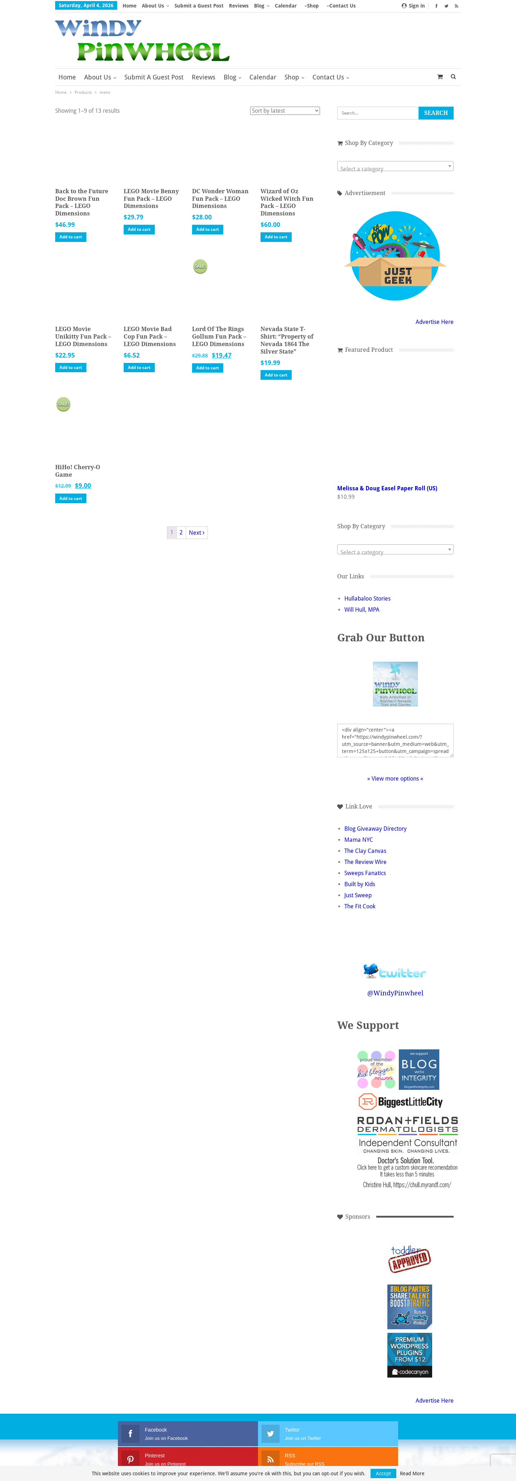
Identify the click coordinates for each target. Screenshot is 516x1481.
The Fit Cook (360, 906)
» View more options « (395, 778)
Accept (383, 1473)
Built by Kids (359, 884)
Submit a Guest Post (199, 6)
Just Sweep (358, 895)
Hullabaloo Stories (367, 598)
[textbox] (395, 169)
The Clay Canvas (365, 851)
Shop (313, 6)
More (332, 6)
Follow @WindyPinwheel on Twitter (395, 966)
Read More (412, 1473)
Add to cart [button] (70, 236)
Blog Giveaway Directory (375, 828)
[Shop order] (285, 111)
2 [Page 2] (181, 532)
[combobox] (395, 166)
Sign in (413, 6)
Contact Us (328, 77)
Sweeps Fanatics (365, 873)
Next (197, 532)
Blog (259, 6)
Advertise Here (435, 322)
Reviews (239, 6)
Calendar (286, 6)
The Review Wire (365, 862)
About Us (153, 6)
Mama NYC (358, 839)
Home (130, 6)
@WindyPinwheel (395, 993)
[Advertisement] (361, 1258)
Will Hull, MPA (361, 609)
